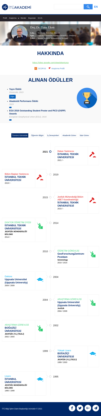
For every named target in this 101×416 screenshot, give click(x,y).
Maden (40, 38)
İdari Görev (84, 135)
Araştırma (14, 18)
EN (96, 6)
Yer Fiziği (41, 33)
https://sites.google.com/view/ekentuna (50, 63)
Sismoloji (49, 33)
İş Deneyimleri (53, 135)
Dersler (23, 18)
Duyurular (32, 18)
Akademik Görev (69, 135)
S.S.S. (40, 18)
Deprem (56, 33)
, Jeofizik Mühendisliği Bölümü (55, 38)
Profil (5, 18)
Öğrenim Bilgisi (37, 135)
